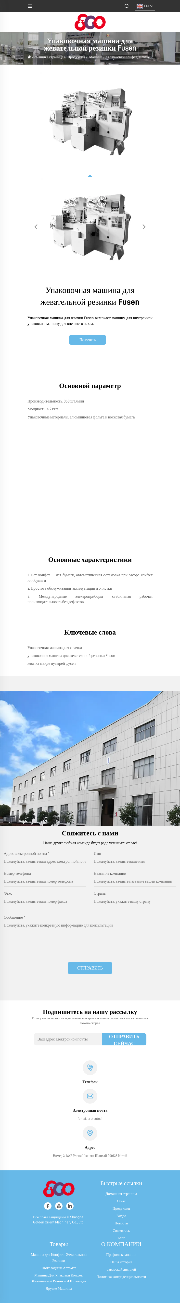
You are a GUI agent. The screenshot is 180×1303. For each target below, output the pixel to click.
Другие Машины (59, 1288)
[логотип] (90, 22)
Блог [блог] (121, 1238)
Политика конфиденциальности (121, 1277)
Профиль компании (121, 1255)
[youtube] (59, 1206)
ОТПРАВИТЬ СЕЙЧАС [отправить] (124, 1039)
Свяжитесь (121, 1231)
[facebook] (47, 1206)
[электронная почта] (90, 1118)
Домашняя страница (47, 57)
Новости (121, 1223)
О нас (121, 1201)
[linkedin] (70, 1206)
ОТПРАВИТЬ (90, 968)
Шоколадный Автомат (58, 1268)
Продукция (76, 57)
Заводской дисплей (121, 1269)
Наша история (121, 1262)
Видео (121, 1216)
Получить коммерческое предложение (87, 341)
